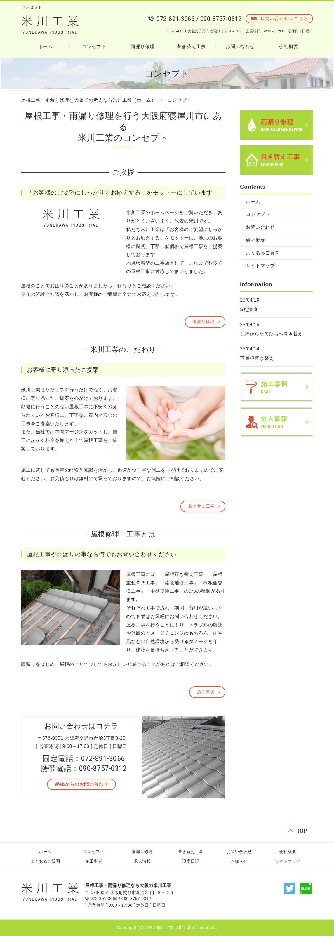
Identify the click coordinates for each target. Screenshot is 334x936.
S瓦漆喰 (249, 309)
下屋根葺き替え (257, 358)
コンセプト (94, 46)
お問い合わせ (240, 46)
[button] (81, 784)
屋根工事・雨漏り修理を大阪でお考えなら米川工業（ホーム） (88, 100)
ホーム (45, 46)
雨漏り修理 (143, 46)
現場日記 (190, 861)
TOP (302, 830)
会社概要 (288, 46)
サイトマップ (260, 265)
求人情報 (142, 861)
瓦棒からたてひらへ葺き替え (271, 333)
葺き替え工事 (191, 46)
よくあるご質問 (263, 252)
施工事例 (206, 692)
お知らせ (239, 861)
